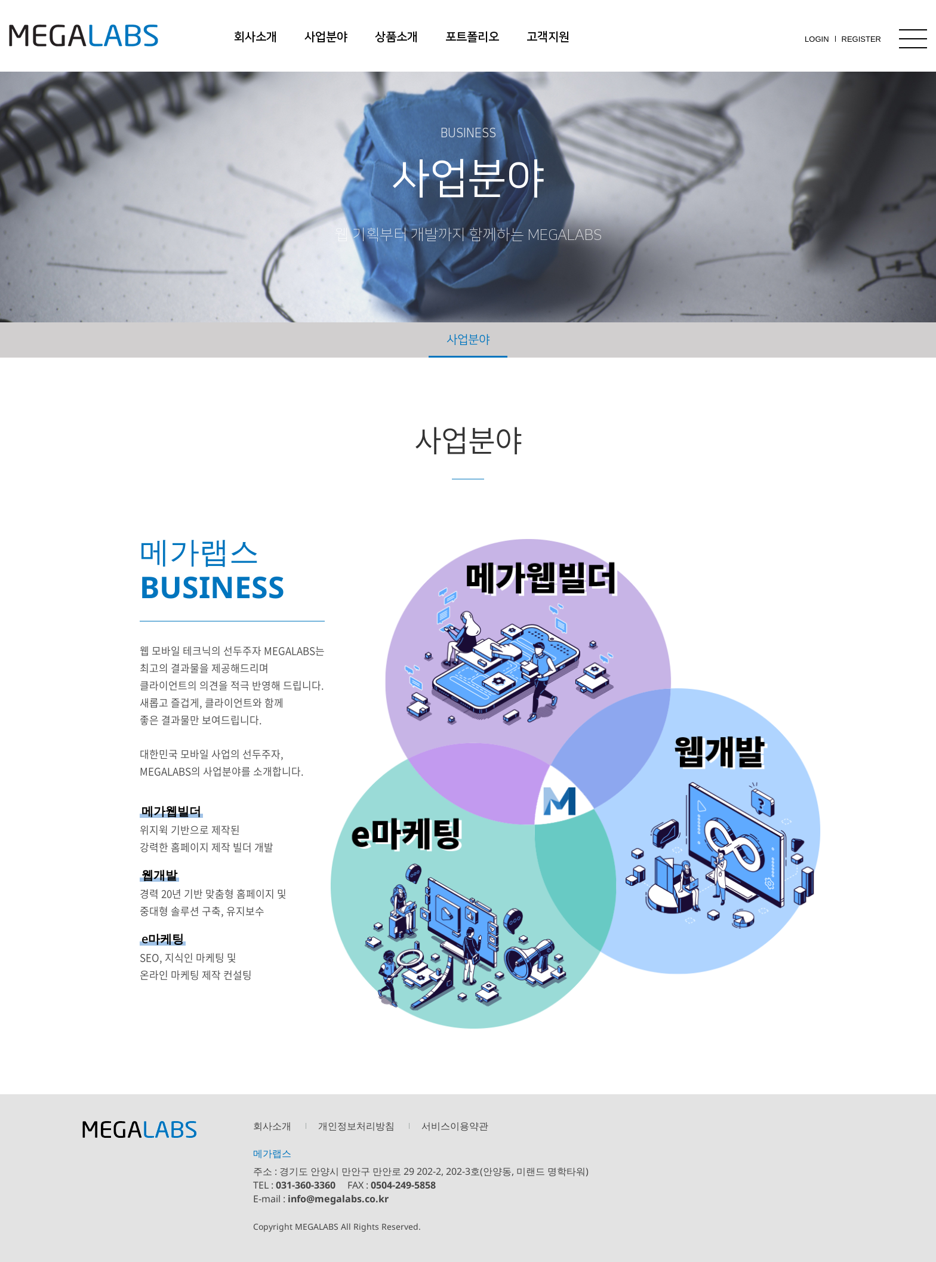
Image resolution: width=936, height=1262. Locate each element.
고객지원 (547, 37)
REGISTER (861, 39)
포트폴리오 (472, 37)
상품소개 (396, 37)
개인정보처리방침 (356, 1126)
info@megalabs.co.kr (338, 1198)
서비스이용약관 (454, 1126)
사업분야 (325, 37)
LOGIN (817, 39)
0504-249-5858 (403, 1185)
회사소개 (255, 37)
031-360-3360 (305, 1185)
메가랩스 (83, 36)
